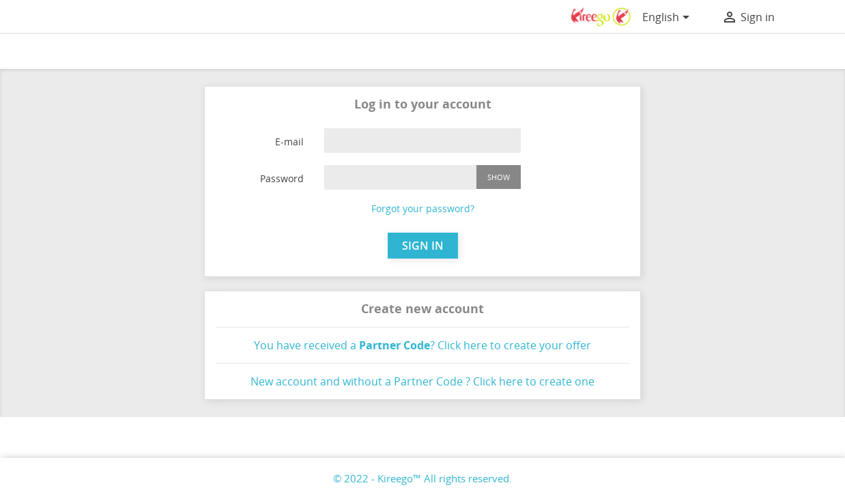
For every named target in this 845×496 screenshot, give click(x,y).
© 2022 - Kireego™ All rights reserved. (422, 478)
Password (282, 178)
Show (498, 177)
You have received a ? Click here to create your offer (422, 345)
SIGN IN (423, 245)
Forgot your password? (422, 208)
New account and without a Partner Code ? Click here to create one (422, 381)
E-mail (289, 141)
